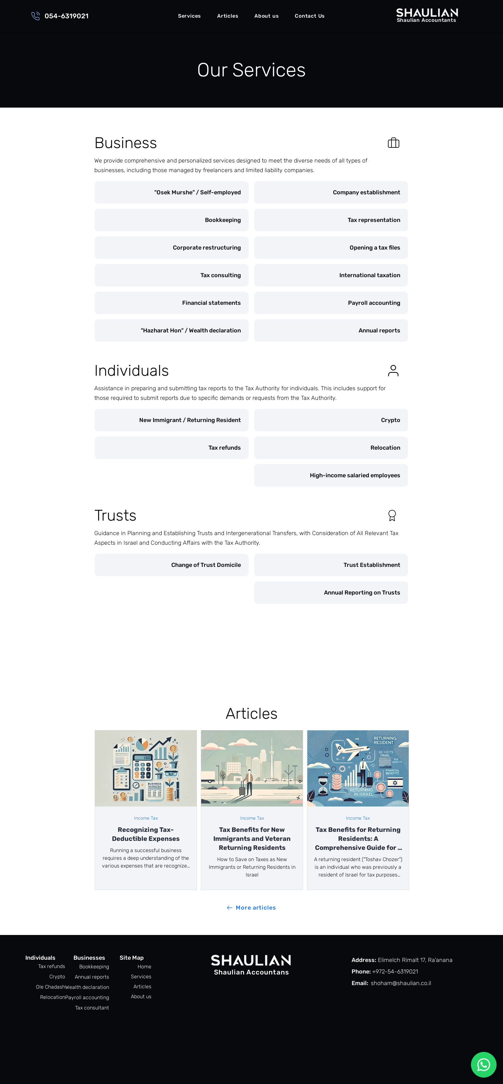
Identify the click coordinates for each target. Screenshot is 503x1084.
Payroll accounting (89, 997)
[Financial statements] (172, 303)
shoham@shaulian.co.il (401, 983)
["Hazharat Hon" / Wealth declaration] (172, 330)
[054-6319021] (59, 15)
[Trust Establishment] (331, 565)
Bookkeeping (94, 967)
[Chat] (484, 1065)
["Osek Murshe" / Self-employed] (172, 192)
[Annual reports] (331, 330)
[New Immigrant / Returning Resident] (172, 420)
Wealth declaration (89, 987)
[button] (189, 16)
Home (144, 967)
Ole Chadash (50, 987)
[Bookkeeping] (172, 220)
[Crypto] (331, 420)
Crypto (57, 977)
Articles (142, 986)
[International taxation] (331, 275)
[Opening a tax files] (331, 247)
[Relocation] (331, 447)
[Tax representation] (331, 220)
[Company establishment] (331, 192)
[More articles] (251, 907)
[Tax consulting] (172, 275)
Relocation (52, 997)
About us (141, 996)
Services (141, 977)
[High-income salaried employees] (331, 475)
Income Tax (146, 818)
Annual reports (92, 977)
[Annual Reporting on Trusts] (331, 592)
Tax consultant (92, 1008)
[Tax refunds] (172, 447)
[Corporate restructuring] (172, 247)
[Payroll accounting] (331, 303)
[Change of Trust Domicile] (172, 565)
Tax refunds (51, 966)
